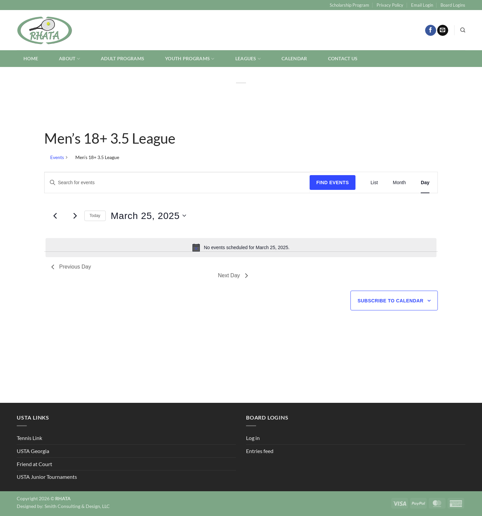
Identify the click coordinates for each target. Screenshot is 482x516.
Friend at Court (34, 464)
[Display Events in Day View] (425, 182)
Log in (253, 438)
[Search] (462, 30)
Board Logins (452, 5)
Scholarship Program (349, 5)
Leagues (248, 59)
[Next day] (75, 216)
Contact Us (343, 58)
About (69, 59)
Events (57, 157)
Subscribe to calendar (390, 300)
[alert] (241, 247)
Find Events (332, 182)
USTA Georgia (33, 451)
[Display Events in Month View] (399, 182)
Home (30, 58)
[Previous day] (55, 216)
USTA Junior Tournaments (47, 476)
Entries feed (259, 451)
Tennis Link (29, 438)
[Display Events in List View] (374, 182)
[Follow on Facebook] (430, 30)
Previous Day (71, 267)
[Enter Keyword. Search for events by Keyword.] (177, 182)
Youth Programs (190, 59)
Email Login (422, 5)
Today (95, 215)
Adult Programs (122, 58)
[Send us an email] (442, 30)
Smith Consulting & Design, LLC (77, 506)
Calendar (294, 58)
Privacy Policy (390, 5)
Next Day (233, 275)
